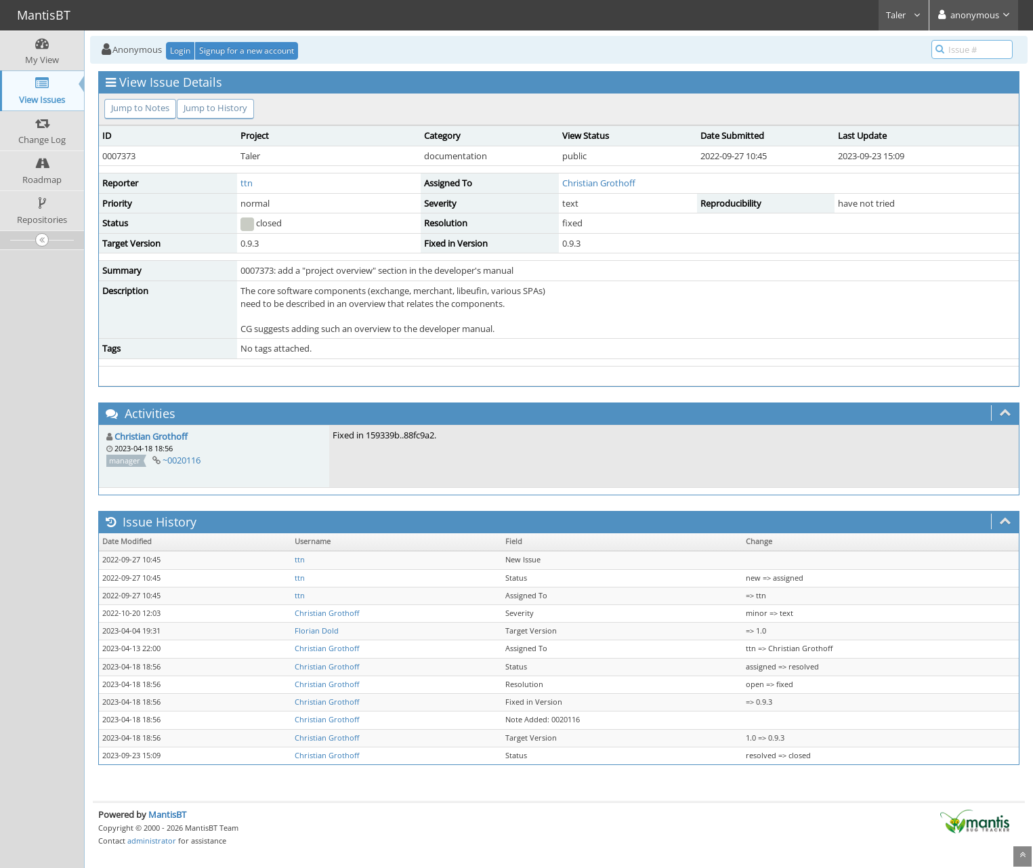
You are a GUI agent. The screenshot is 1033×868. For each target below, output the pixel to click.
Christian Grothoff (598, 183)
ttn (246, 183)
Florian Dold (317, 631)
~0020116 (182, 460)
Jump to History (215, 108)
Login (180, 50)
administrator (151, 840)
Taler (903, 15)
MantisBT (167, 814)
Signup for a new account (246, 50)
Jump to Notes (140, 108)
